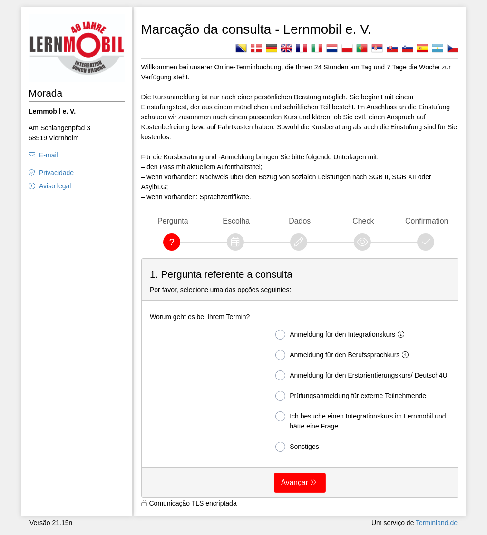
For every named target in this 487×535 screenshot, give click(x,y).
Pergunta (172, 221)
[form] (300, 378)
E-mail (48, 155)
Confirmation (426, 221)
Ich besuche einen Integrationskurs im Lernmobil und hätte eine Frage (360, 420)
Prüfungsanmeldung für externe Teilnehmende (350, 396)
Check (363, 221)
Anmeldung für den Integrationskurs (341, 335)
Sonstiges (297, 447)
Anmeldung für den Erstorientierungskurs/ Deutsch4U (361, 375)
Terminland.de (437, 522)
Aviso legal (55, 186)
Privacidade (56, 172)
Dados (300, 221)
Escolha (236, 221)
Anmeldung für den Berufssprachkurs (343, 355)
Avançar (294, 482)
